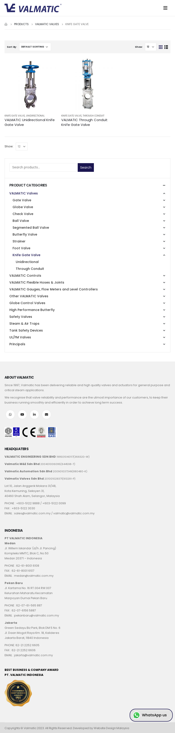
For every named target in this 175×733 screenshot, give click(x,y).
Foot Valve (21, 248)
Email (46, 414)
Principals (17, 344)
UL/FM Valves (20, 337)
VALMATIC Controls (25, 275)
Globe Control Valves (27, 303)
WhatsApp (10, 414)
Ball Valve (21, 220)
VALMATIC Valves (23, 193)
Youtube (22, 414)
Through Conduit (93, 115)
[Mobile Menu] (166, 8)
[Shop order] (35, 47)
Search (85, 167)
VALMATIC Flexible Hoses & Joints (36, 282)
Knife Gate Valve (15, 115)
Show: (139, 47)
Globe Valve (23, 207)
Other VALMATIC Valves (28, 296)
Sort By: (12, 47)
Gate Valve (22, 200)
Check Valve (23, 214)
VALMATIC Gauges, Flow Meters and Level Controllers (53, 289)
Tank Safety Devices (26, 330)
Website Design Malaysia (111, 728)
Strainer (19, 241)
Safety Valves (20, 316)
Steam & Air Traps (24, 323)
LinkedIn (34, 414)
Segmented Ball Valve (31, 227)
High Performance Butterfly (32, 310)
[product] (31, 84)
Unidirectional (35, 115)
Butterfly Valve (25, 234)
